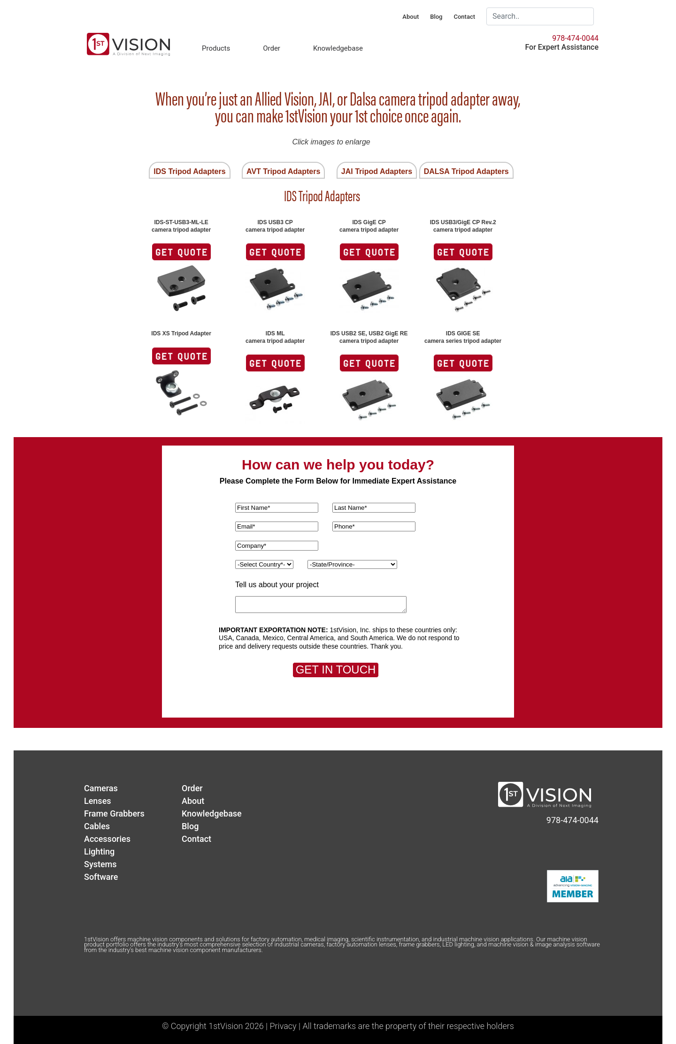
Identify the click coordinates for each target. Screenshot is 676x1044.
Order (271, 48)
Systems (100, 864)
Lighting (99, 851)
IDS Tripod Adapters (189, 171)
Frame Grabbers (114, 813)
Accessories (107, 839)
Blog (436, 16)
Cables (97, 826)
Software (101, 877)
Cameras (101, 788)
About (410, 16)
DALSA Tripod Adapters (466, 171)
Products (216, 48)
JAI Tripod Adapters (376, 171)
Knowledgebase (338, 48)
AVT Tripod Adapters (283, 171)
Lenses (97, 801)
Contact (464, 16)
